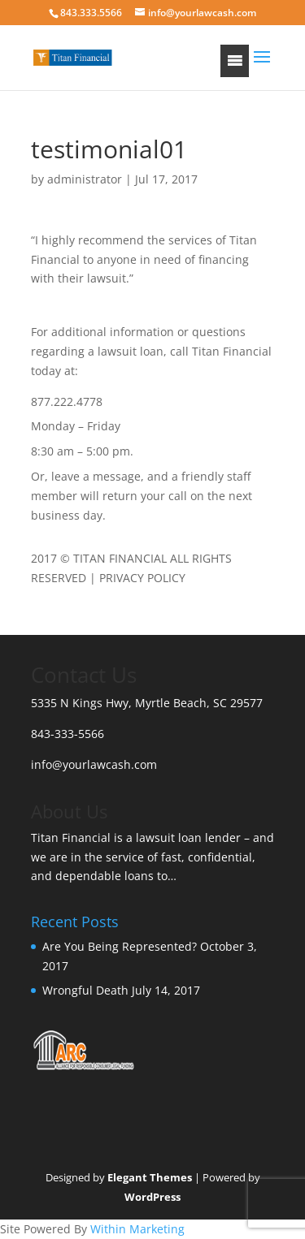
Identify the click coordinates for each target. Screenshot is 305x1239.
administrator (84, 179)
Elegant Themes (149, 1177)
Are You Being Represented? (119, 946)
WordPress (152, 1196)
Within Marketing (137, 1229)
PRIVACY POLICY (142, 577)
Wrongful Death (85, 990)
